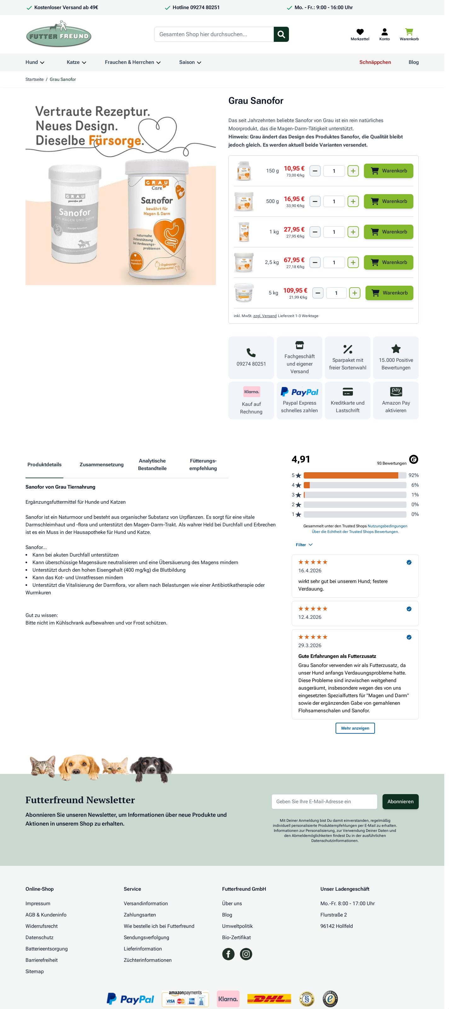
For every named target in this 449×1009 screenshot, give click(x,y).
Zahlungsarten (140, 915)
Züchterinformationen (148, 960)
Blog (414, 62)
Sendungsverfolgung (146, 937)
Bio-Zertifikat (236, 937)
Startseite (34, 79)
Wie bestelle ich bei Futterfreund (159, 926)
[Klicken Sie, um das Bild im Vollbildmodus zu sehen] (121, 190)
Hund (32, 62)
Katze (73, 62)
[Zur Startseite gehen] (59, 34)
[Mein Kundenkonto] (384, 34)
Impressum (38, 903)
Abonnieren (401, 801)
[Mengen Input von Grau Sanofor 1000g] (334, 232)
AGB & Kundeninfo (46, 915)
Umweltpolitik (237, 926)
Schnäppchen (375, 62)
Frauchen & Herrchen (129, 62)
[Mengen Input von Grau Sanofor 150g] (334, 171)
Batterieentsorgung (47, 949)
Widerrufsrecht (42, 926)
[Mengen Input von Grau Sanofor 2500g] (334, 262)
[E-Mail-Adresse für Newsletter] (324, 801)
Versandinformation (146, 903)
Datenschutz (40, 937)
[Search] (214, 34)
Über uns (232, 903)
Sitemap (35, 971)
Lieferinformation (143, 949)
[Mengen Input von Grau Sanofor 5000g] (336, 293)
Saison (187, 62)
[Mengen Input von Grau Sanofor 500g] (334, 201)
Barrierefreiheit (42, 960)
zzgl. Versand (265, 316)
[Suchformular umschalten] (281, 34)
